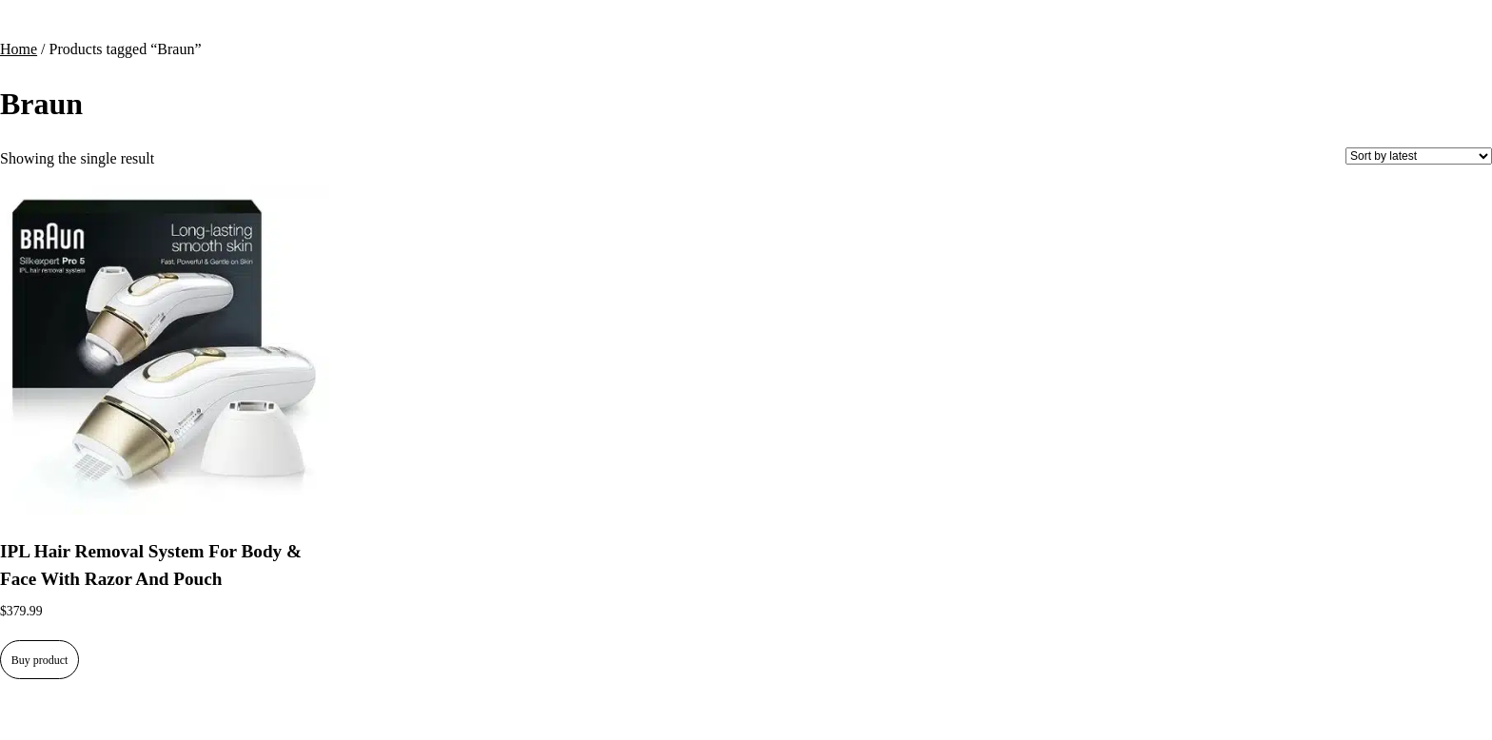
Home (18, 49)
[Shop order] (1418, 156)
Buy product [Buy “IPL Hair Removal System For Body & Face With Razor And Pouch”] (40, 660)
